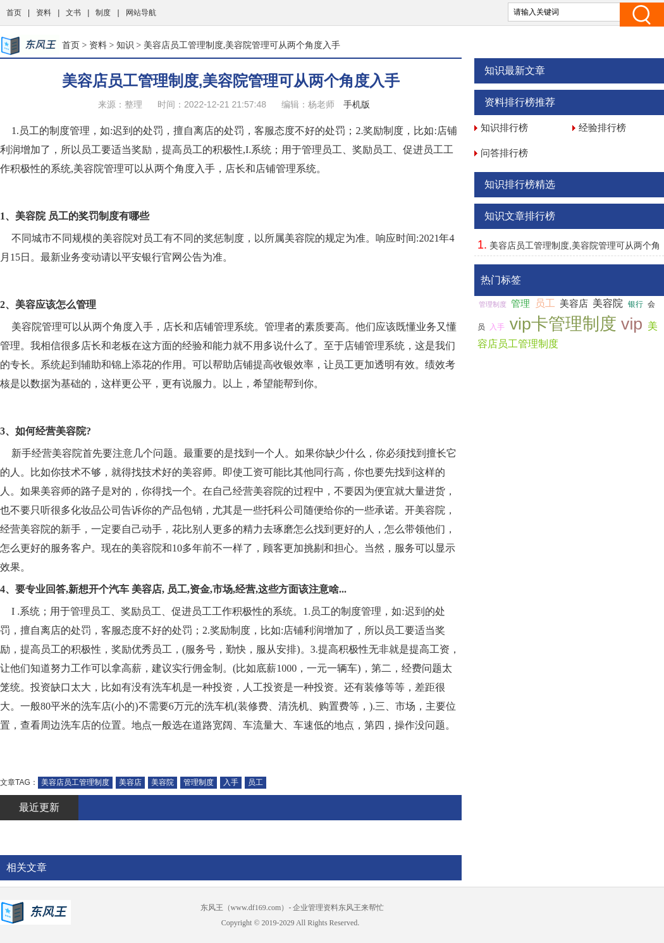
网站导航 (141, 12)
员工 (255, 782)
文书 (73, 12)
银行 (635, 304)
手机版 (356, 104)
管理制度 (198, 782)
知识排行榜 (504, 127)
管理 (520, 304)
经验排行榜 (602, 127)
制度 (103, 12)
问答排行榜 (504, 152)
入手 (230, 782)
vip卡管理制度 (563, 323)
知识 (125, 45)
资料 (43, 12)
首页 (14, 12)
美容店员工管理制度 (75, 782)
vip (631, 323)
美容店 (130, 782)
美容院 (162, 782)
